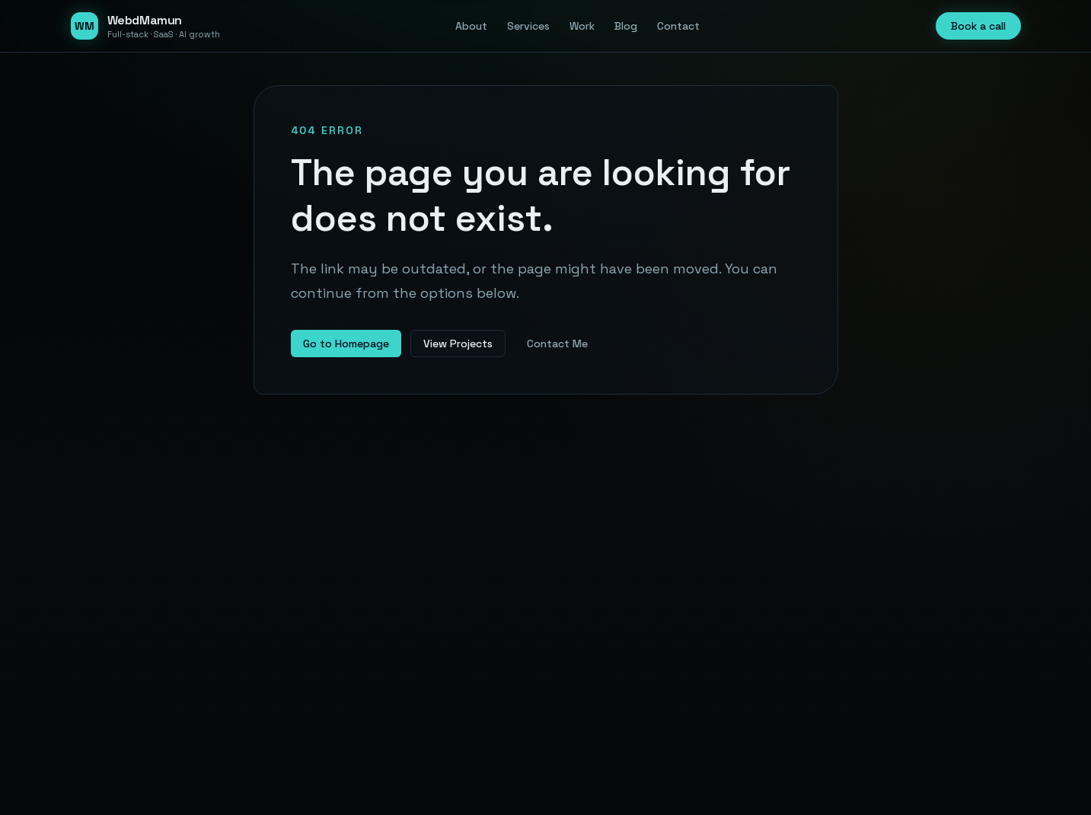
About (471, 26)
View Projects (458, 343)
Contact (678, 26)
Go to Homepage (346, 343)
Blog (625, 26)
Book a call (978, 26)
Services (528, 26)
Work (582, 26)
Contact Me (557, 343)
